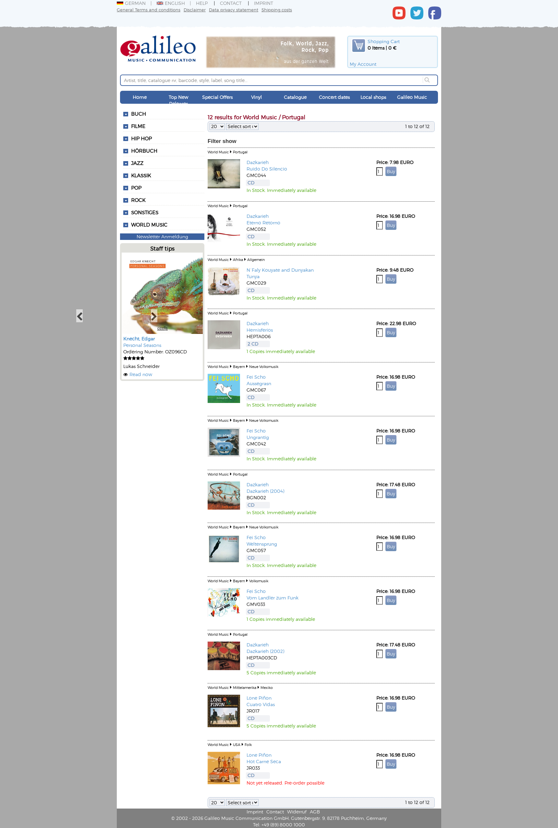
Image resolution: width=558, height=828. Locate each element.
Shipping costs (276, 9)
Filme (138, 126)
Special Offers (217, 97)
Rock (138, 200)
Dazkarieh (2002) (265, 651)
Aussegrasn (259, 383)
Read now (140, 374)
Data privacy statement (233, 9)
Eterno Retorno (263, 222)
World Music (149, 225)
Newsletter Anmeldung (162, 236)
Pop (136, 188)
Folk (248, 744)
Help (202, 3)
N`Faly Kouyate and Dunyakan (280, 270)
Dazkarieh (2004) (265, 491)
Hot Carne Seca (264, 761)
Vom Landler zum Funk (272, 597)
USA (236, 744)
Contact (231, 3)
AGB (315, 811)
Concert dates (334, 97)
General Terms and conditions (148, 9)
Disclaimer (195, 9)
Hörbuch (144, 151)
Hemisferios (260, 330)
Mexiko (267, 687)
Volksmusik (258, 581)
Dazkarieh (258, 162)
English (171, 3)
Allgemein (256, 259)
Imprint (263, 3)
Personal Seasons (142, 345)
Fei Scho (256, 377)
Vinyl (256, 97)
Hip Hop (141, 138)
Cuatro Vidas (261, 704)
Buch (138, 114)
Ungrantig (258, 437)
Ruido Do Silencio (267, 169)
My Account (363, 64)
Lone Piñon (259, 698)
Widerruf (297, 811)
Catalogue (295, 97)
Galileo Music (412, 97)
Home (140, 97)
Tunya (253, 276)
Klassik (141, 175)
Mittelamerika (244, 687)
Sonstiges (144, 212)
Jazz (137, 163)
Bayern (239, 366)
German (131, 3)
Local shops (373, 97)
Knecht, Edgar (139, 338)
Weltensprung (262, 544)
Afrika (238, 259)
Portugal (240, 152)
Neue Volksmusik (263, 366)
